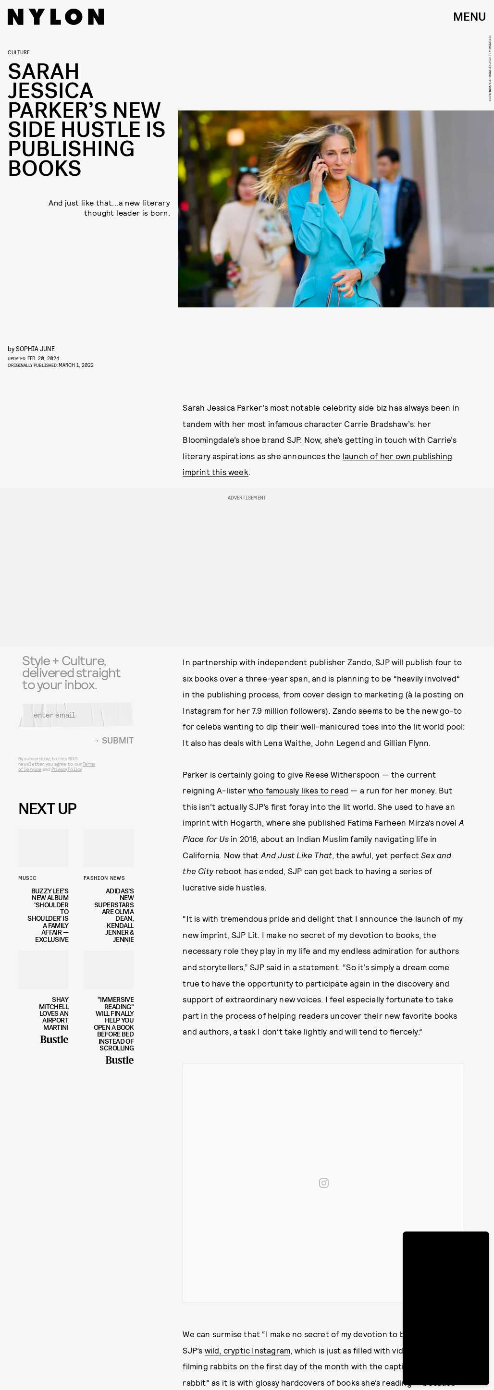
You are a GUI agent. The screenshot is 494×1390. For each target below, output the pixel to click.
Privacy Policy (66, 775)
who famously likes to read (298, 790)
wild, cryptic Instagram (248, 1350)
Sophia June (35, 348)
